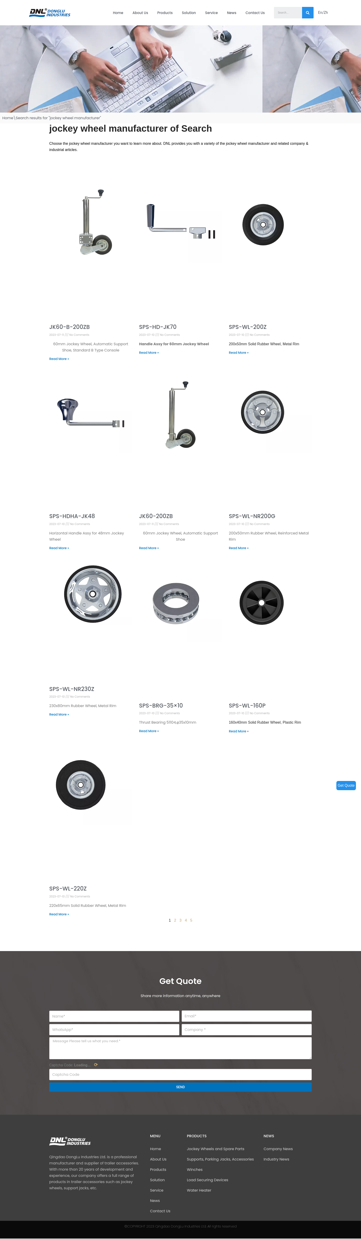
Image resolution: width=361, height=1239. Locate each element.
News (231, 12)
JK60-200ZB (156, 516)
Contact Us (255, 12)
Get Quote (346, 785)
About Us (140, 12)
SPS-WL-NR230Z (71, 689)
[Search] (308, 12)
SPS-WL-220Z (68, 889)
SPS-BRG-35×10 (161, 705)
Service (211, 12)
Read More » (59, 359)
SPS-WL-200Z (248, 327)
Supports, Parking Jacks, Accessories (220, 1159)
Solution (189, 12)
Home (118, 12)
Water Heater (199, 1190)
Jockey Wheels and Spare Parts (216, 1149)
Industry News (276, 1159)
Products (165, 12)
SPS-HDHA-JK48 (72, 516)
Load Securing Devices (207, 1180)
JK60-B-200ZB (69, 327)
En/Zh (323, 12)
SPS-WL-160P (247, 705)
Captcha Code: (73, 1065)
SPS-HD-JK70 (158, 327)
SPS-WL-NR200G (252, 516)
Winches (195, 1170)
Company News (278, 1149)
